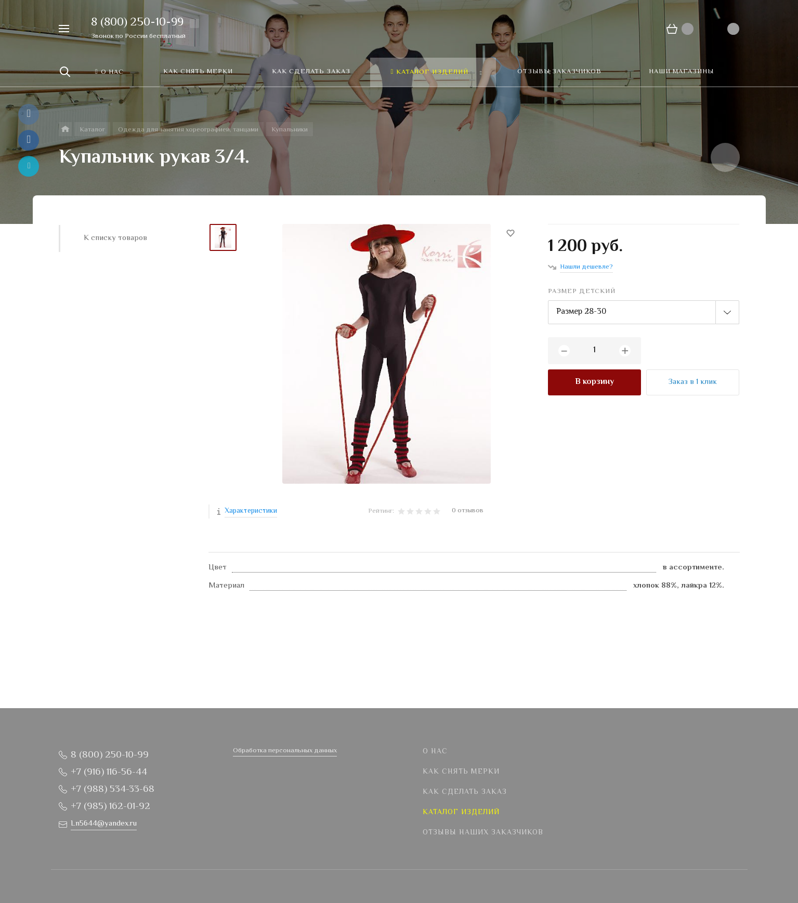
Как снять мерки (461, 772)
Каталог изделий (461, 812)
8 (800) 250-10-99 (137, 23)
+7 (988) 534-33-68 (112, 789)
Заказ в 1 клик (693, 382)
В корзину (594, 382)
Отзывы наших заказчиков (483, 833)
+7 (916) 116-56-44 (109, 772)
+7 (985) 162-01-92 (110, 806)
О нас (435, 752)
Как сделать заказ (465, 792)
